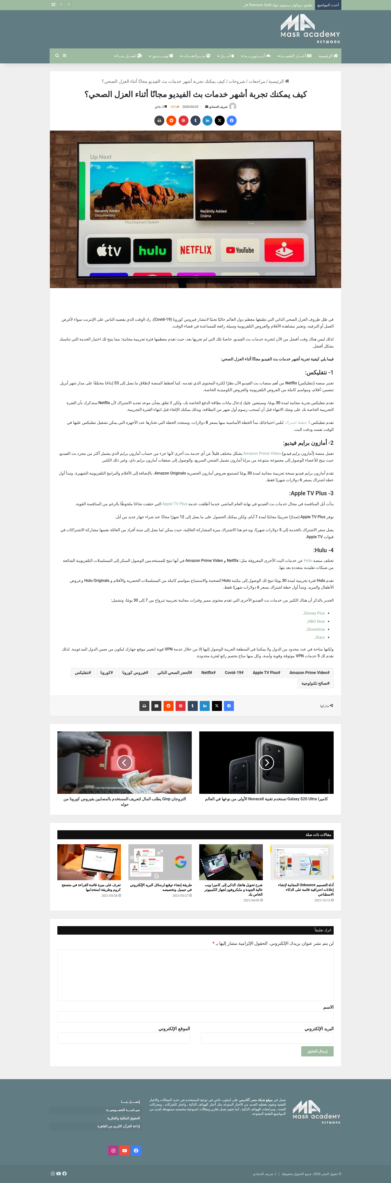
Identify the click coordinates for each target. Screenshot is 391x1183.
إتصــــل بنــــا (130, 1102)
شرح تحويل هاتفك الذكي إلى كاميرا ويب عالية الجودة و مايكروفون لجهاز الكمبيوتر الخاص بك (233, 889)
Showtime (316, 629)
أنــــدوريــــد (257, 55)
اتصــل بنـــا (129, 55)
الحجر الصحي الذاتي (173, 672)
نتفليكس (82, 672)
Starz (320, 637)
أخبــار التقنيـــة (296, 55)
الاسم (328, 1007)
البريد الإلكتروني (319, 1028)
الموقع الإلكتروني (174, 1028)
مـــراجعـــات (196, 55)
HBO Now (316, 621)
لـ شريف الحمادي (264, 1174)
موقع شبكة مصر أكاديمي (256, 1100)
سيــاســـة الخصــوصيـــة (123, 1110)
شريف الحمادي (218, 107)
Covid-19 (233, 672)
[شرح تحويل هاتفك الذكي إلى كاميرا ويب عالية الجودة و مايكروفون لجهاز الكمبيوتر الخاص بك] (231, 862)
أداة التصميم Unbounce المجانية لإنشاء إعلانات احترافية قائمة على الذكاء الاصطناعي (306, 889)
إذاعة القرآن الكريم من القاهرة (119, 1126)
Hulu (307, 560)
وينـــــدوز (162, 55)
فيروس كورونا (134, 672)
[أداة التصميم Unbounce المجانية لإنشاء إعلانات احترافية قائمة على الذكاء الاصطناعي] (302, 862)
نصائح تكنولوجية (314, 683)
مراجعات (257, 81)
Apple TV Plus (175, 504)
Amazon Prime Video (261, 453)
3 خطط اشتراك (298, 422)
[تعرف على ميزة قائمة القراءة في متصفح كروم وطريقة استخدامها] (89, 862)
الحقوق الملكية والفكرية (123, 1118)
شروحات (236, 81)
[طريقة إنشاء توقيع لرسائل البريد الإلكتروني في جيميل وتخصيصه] (160, 862)
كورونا (105, 672)
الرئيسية (328, 55)
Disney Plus (314, 613)
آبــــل (227, 55)
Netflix (207, 672)
